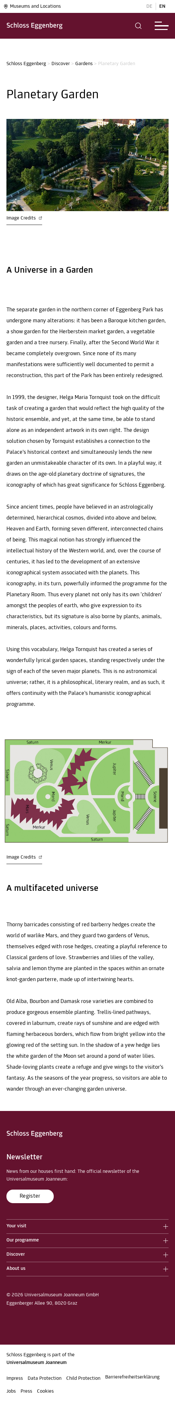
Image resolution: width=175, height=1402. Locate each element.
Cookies (45, 1391)
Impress (14, 1378)
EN (162, 6)
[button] (138, 26)
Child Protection (83, 1378)
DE (149, 6)
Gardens (84, 63)
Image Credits (24, 218)
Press (26, 1391)
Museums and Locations (32, 6)
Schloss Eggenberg (26, 63)
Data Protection (44, 1378)
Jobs (11, 1391)
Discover (60, 63)
